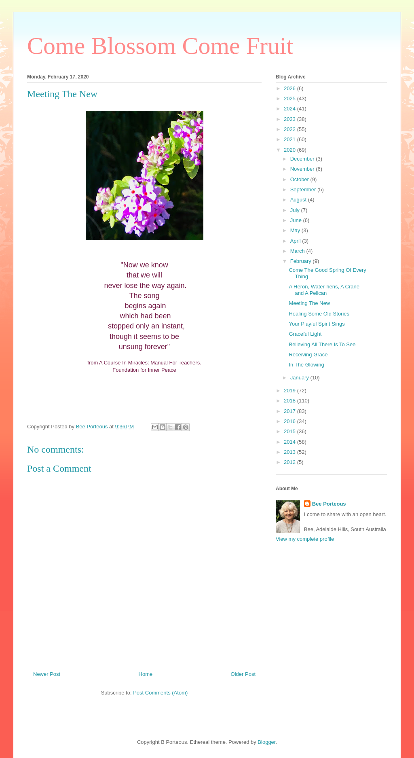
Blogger (266, 742)
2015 (290, 431)
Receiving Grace (308, 354)
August (299, 200)
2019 (290, 390)
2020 (290, 150)
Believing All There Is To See (322, 344)
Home (146, 674)
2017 (290, 411)
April (296, 241)
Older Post (243, 674)
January (300, 378)
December (303, 159)
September (303, 189)
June (296, 220)
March (298, 251)
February (301, 261)
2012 (290, 462)
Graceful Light (305, 334)
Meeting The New (309, 303)
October (300, 179)
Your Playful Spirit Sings (316, 324)
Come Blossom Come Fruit (160, 45)
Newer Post (46, 674)
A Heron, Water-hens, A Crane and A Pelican (324, 290)
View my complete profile (305, 539)
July (295, 210)
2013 (290, 452)
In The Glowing (306, 365)
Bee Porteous (329, 504)
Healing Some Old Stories (319, 314)
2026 (290, 88)
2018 (290, 401)
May (296, 230)
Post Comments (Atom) (160, 693)
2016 (290, 421)
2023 (290, 119)
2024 (290, 109)
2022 (290, 129)
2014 (290, 442)
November (303, 169)
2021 (290, 139)
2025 (290, 98)
